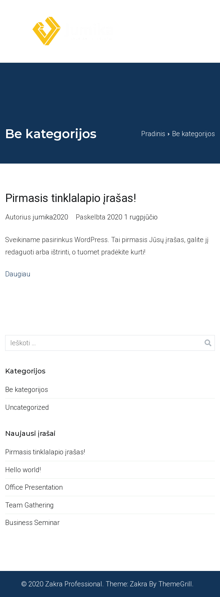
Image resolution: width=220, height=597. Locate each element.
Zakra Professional (73, 584)
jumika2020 (50, 217)
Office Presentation (34, 487)
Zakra (138, 584)
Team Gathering (29, 505)
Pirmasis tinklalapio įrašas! (70, 198)
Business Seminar (32, 522)
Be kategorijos (26, 389)
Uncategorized (27, 407)
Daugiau (17, 274)
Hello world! (23, 470)
